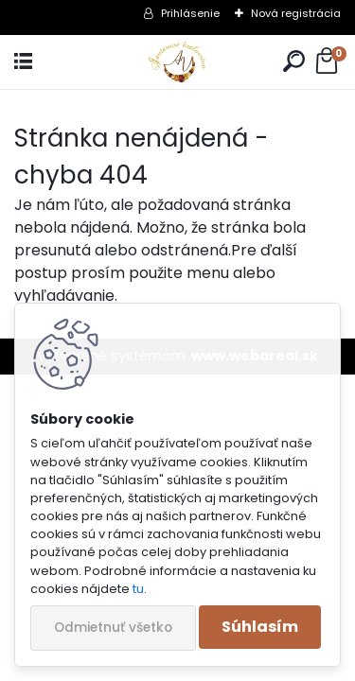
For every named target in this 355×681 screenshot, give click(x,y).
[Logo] (177, 62)
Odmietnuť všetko (113, 628)
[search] (294, 62)
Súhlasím (260, 626)
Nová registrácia (296, 13)
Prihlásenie (190, 13)
